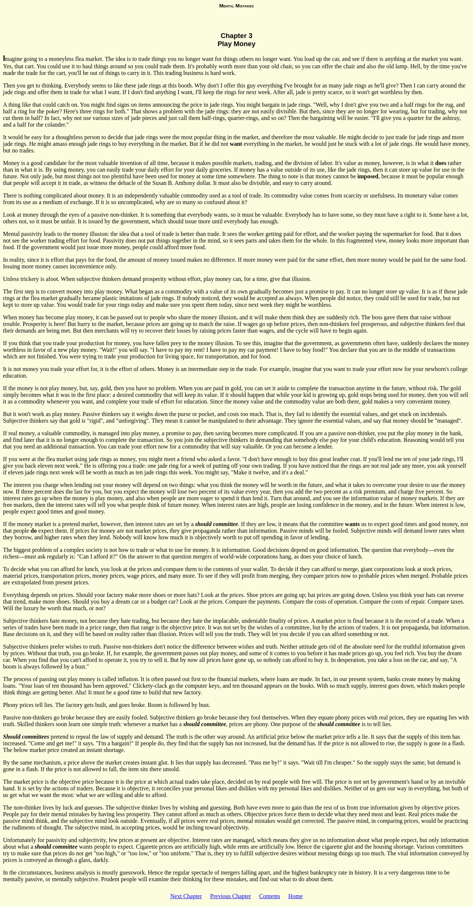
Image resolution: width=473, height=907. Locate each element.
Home (295, 896)
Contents (269, 896)
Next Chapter (186, 896)
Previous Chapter (230, 896)
